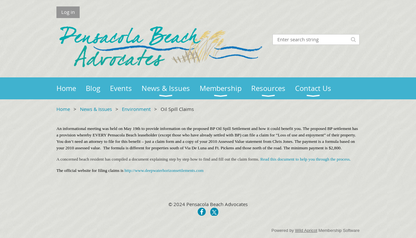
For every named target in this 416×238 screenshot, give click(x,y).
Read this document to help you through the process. (305, 159)
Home (63, 109)
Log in (68, 12)
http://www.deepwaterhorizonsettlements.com (163, 170)
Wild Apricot (306, 230)
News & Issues (96, 109)
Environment (136, 109)
